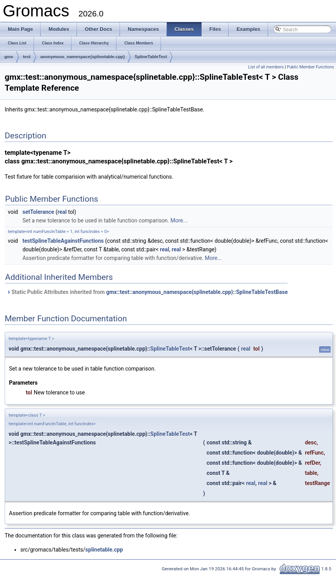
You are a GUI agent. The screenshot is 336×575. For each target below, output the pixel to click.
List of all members (266, 67)
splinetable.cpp (104, 549)
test (27, 56)
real (62, 212)
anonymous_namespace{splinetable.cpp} (82, 56)
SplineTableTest (151, 56)
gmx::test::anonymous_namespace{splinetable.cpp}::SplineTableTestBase (197, 292)
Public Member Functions (310, 67)
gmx (8, 56)
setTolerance (38, 212)
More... (178, 220)
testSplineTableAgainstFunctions (63, 241)
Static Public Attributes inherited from (147, 292)
